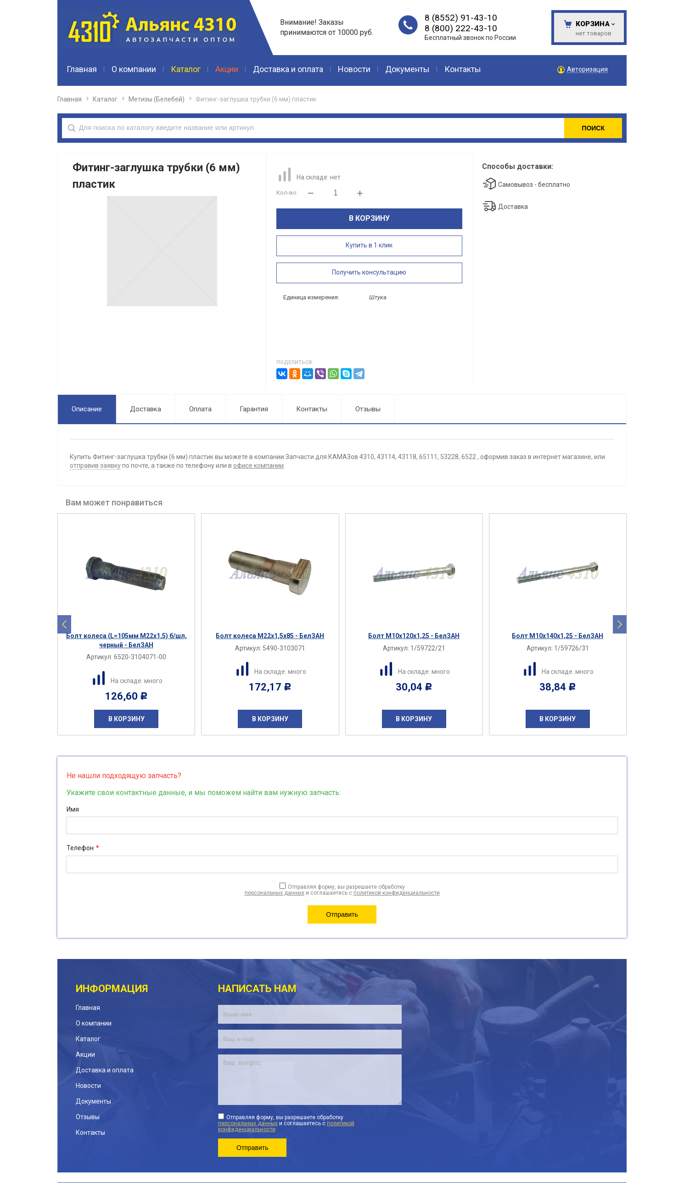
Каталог (105, 99)
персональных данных (274, 862)
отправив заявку (95, 434)
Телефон (83, 817)
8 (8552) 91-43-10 (461, 17)
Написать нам (257, 958)
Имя (73, 778)
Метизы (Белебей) (157, 99)
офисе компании (258, 434)
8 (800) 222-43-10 (461, 28)
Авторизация (587, 69)
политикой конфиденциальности (396, 862)
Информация (112, 958)
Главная (69, 99)
